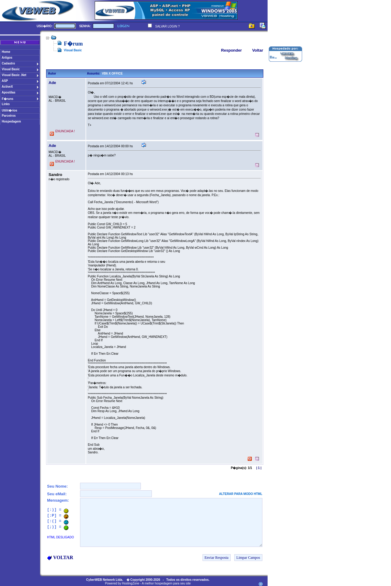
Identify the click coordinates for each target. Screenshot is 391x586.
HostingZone (130, 583)
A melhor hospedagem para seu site (166, 583)
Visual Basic (73, 50)
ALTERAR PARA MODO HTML (240, 494)
